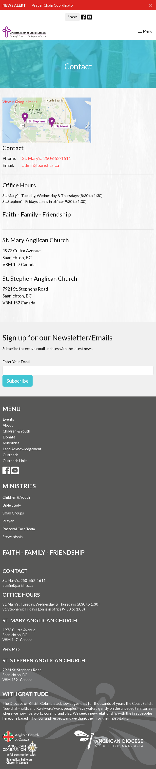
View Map (11, 649)
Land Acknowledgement (22, 449)
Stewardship (12, 536)
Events (8, 419)
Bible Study (11, 505)
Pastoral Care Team (18, 529)
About (8, 425)
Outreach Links (15, 460)
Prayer (8, 521)
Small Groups (13, 513)
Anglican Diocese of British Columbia (111, 741)
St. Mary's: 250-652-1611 (46, 158)
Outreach (10, 455)
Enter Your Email (16, 361)
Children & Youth (16, 431)
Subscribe (17, 381)
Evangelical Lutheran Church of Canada (19, 759)
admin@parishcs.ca (40, 165)
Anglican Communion (20, 747)
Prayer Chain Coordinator (53, 5)
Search (72, 17)
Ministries (11, 443)
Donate (9, 437)
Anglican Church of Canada (20, 736)
